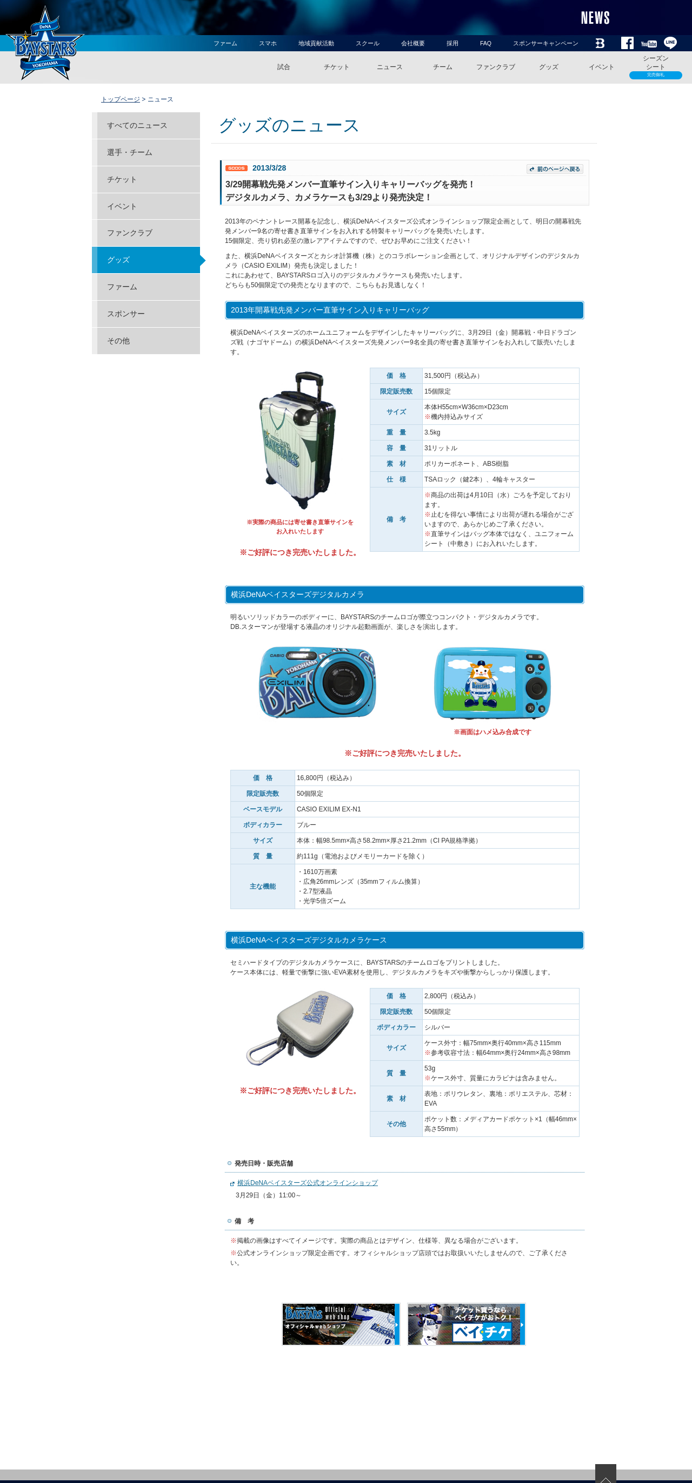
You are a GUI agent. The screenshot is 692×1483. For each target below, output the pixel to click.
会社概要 (413, 43)
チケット (337, 67)
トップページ (120, 99)
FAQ (485, 43)
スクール (368, 43)
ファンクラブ (495, 67)
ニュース (390, 67)
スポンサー (126, 313)
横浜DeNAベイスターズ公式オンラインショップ (307, 1183)
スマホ (268, 43)
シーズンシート (655, 67)
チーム (443, 67)
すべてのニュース (137, 125)
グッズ (548, 67)
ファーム (225, 43)
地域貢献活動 (316, 43)
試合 (283, 67)
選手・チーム (129, 152)
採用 (452, 43)
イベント (602, 67)
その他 (118, 340)
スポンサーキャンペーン (545, 43)
